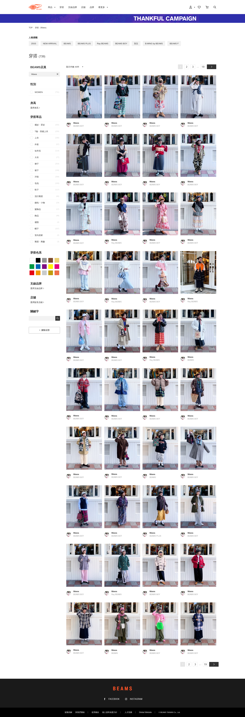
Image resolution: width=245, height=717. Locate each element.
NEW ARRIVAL (50, 43)
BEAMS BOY (121, 43)
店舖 (83, 7)
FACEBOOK (114, 699)
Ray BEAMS (102, 43)
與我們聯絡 (80, 712)
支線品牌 (72, 7)
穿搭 (62, 7)
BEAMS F (174, 43)
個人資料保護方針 (109, 712)
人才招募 (128, 712)
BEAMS (35, 7)
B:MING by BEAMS (154, 43)
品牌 (92, 7)
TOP (30, 28)
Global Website (145, 712)
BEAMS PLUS (84, 43)
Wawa (34, 74)
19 (203, 67)
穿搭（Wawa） (41, 28)
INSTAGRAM (135, 699)
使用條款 (95, 712)
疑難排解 (68, 712)
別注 (136, 43)
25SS (33, 43)
